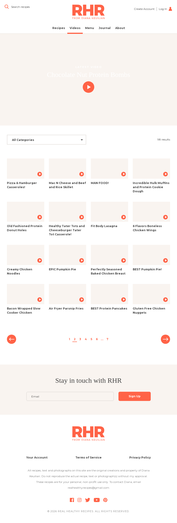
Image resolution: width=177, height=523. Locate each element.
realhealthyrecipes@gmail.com (88, 487)
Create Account (144, 9)
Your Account (36, 457)
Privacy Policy (140, 457)
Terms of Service (88, 457)
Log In (165, 9)
